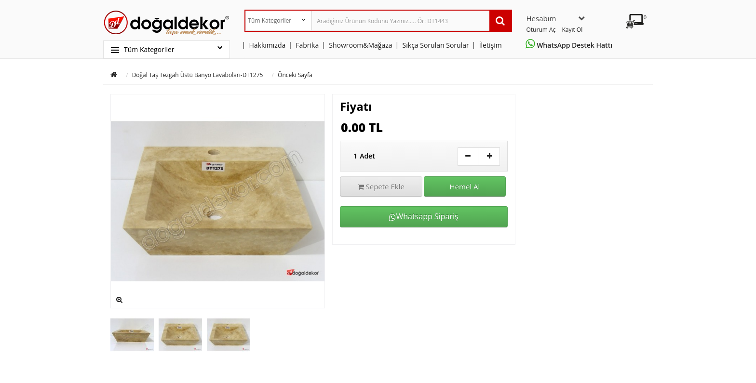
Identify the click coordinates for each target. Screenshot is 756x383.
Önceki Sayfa (295, 75)
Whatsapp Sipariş (423, 216)
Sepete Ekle (381, 186)
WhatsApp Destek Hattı (571, 45)
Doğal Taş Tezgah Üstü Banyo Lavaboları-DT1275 (197, 75)
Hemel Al (465, 186)
